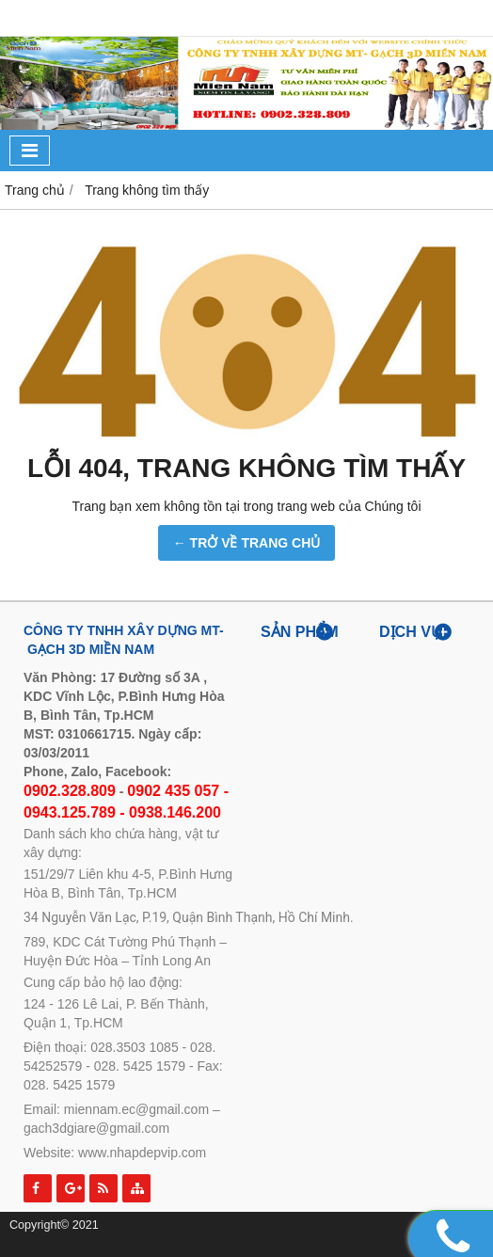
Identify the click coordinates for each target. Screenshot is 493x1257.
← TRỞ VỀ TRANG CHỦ (247, 542)
